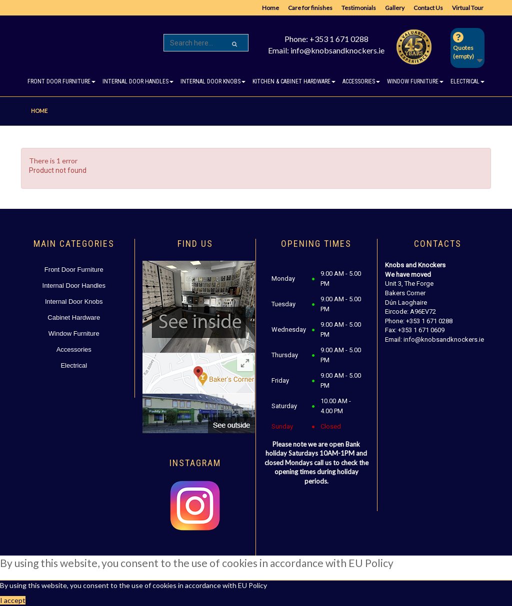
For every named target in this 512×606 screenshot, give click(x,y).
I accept (13, 600)
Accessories (74, 349)
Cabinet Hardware (74, 317)
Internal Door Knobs (74, 301)
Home (270, 7)
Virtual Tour (468, 7)
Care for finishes (310, 7)
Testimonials (359, 7)
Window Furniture (74, 333)
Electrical (73, 365)
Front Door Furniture (74, 269)
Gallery (394, 7)
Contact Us (428, 7)
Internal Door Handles (74, 285)
